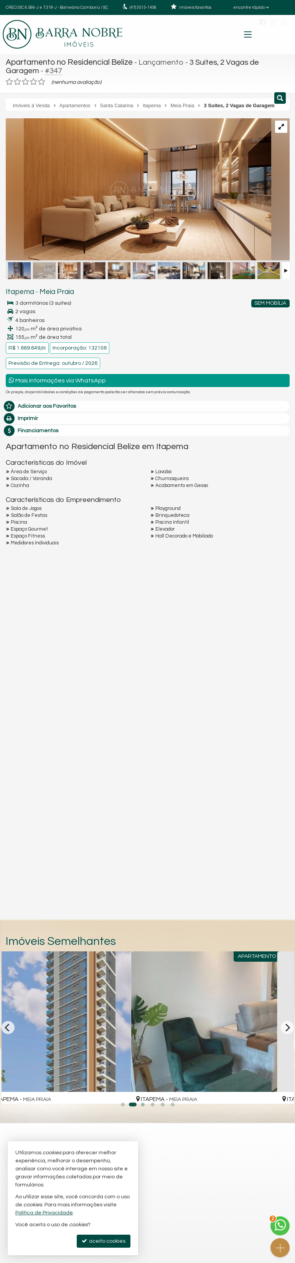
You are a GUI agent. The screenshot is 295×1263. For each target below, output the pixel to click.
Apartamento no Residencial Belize (68, 62)
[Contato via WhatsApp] (280, 1225)
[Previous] (8, 1026)
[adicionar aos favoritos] (137, 1089)
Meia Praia (52, 290)
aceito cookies (103, 1241)
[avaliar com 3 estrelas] (25, 81)
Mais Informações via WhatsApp (57, 379)
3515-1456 (143, 7)
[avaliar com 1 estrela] (9, 81)
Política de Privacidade (44, 1213)
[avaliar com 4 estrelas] (33, 81)
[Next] (287, 1026)
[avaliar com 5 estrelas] (41, 81)
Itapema (18, 290)
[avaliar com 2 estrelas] (17, 81)
